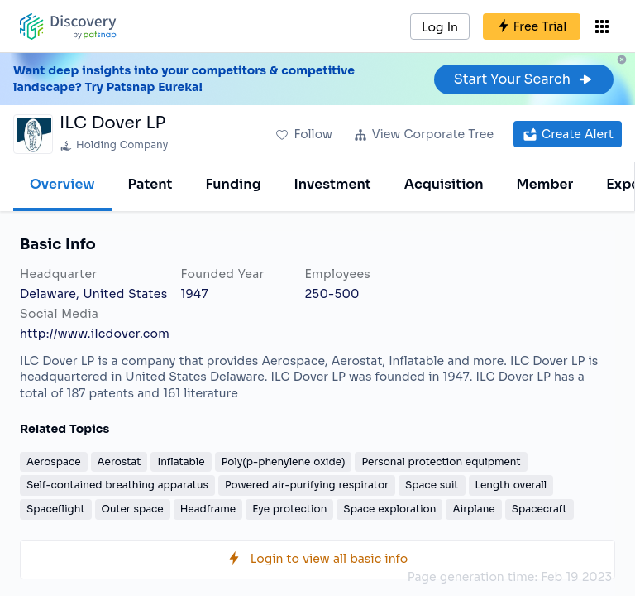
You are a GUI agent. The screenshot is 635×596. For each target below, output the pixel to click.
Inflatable (180, 461)
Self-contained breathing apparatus (117, 484)
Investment (332, 184)
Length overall (511, 484)
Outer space (133, 508)
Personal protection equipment (440, 461)
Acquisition (444, 184)
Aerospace (53, 461)
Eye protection (289, 508)
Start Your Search (524, 79)
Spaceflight (55, 508)
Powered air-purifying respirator (307, 484)
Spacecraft (539, 508)
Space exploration (389, 508)
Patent (150, 184)
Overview (62, 184)
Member (545, 184)
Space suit (432, 484)
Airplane (473, 508)
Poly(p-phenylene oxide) (284, 461)
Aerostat (119, 461)
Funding (232, 184)
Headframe (208, 508)
